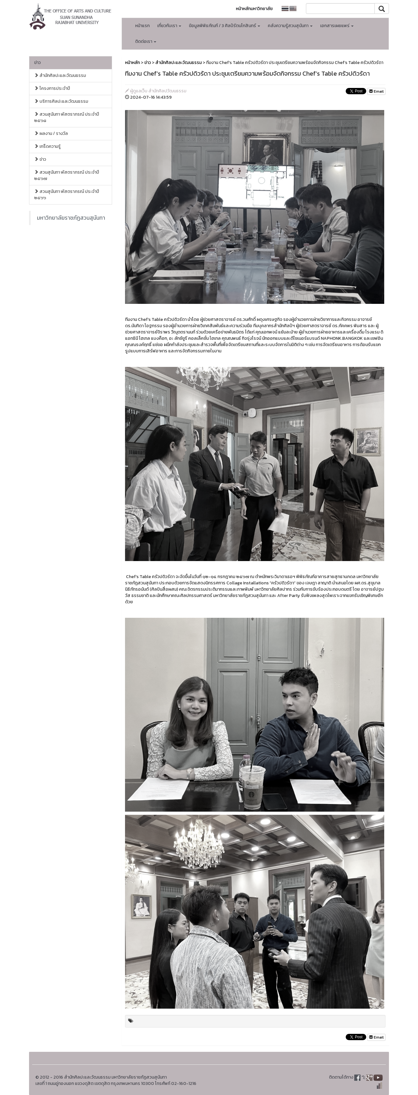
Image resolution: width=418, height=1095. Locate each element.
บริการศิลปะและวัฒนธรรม (61, 101)
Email (376, 91)
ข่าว (37, 62)
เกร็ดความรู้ (47, 146)
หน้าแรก (142, 25)
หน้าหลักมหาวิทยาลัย (254, 8)
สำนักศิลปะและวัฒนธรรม (60, 75)
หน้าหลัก (132, 62)
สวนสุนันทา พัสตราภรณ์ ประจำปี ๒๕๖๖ (66, 194)
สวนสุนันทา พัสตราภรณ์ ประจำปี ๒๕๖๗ (66, 175)
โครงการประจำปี (52, 88)
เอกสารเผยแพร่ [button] (337, 25)
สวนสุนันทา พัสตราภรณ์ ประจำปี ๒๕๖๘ (66, 117)
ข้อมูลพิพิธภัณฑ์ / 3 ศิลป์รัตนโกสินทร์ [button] (224, 25)
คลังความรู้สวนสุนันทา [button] (290, 25)
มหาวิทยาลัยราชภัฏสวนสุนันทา (71, 218)
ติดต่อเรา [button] (145, 41)
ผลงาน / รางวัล (51, 133)
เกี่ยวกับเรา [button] (169, 25)
